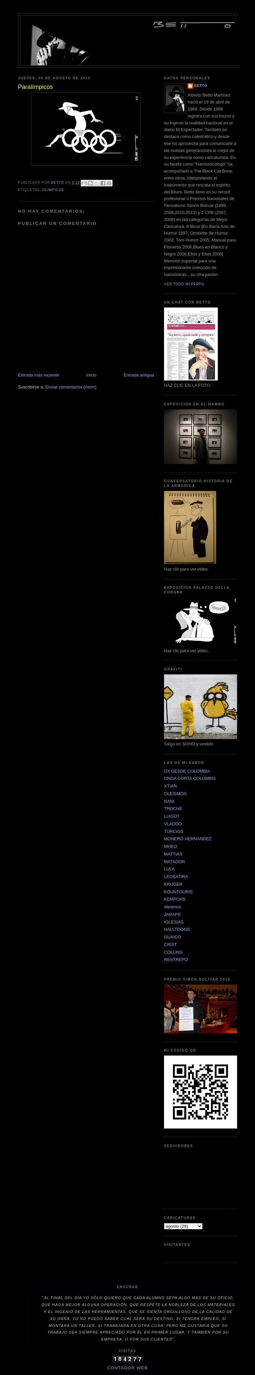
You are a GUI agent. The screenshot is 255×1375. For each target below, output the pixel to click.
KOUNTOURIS (178, 891)
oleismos (172, 906)
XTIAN (170, 786)
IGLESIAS (174, 922)
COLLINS (173, 952)
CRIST (170, 944)
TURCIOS (174, 831)
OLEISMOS (175, 793)
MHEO (170, 846)
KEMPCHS (174, 899)
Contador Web (127, 1367)
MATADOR (174, 861)
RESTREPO (176, 959)
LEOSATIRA (176, 876)
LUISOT (172, 816)
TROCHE (173, 808)
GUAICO (172, 936)
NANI (169, 801)
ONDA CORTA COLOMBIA (190, 778)
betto (200, 86)
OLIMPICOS (53, 190)
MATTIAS (173, 854)
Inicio (91, 375)
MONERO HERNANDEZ (188, 838)
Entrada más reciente (38, 375)
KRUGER (173, 884)
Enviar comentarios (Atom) (70, 386)
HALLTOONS (177, 929)
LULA (169, 868)
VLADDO (173, 823)
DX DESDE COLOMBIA (187, 771)
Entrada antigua (139, 375)
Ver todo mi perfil (184, 284)
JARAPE (172, 914)
